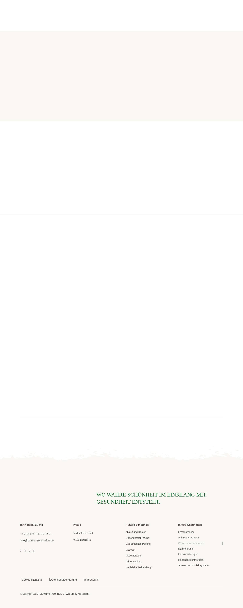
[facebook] (20, 550)
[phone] (33, 550)
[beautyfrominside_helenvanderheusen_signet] (41, 476)
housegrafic (83, 594)
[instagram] (25, 550)
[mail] (29, 550)
